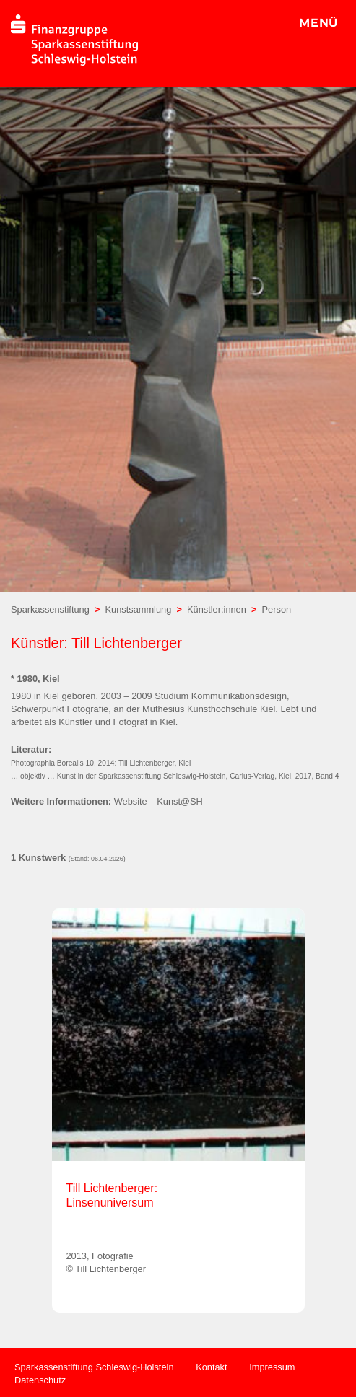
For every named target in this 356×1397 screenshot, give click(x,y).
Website (130, 801)
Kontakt (211, 1367)
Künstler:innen (216, 609)
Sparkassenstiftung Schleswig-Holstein (94, 1367)
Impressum (272, 1367)
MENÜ (319, 23)
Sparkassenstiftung (50, 609)
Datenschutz (40, 1380)
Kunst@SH (180, 801)
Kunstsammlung (138, 609)
